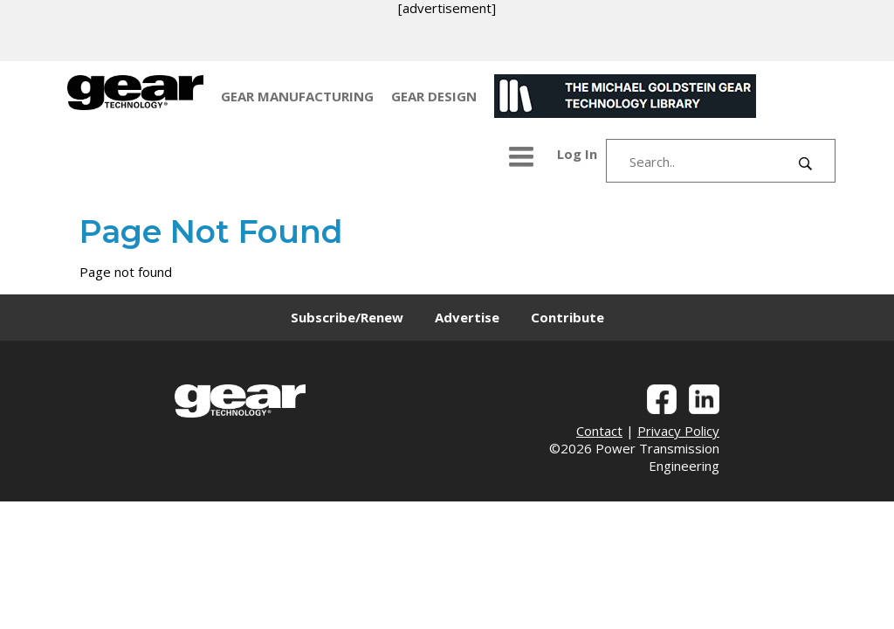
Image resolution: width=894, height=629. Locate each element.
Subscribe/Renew (347, 317)
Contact (599, 430)
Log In (577, 153)
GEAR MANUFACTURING (297, 96)
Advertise (467, 317)
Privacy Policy (678, 430)
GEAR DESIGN (434, 96)
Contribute (567, 317)
